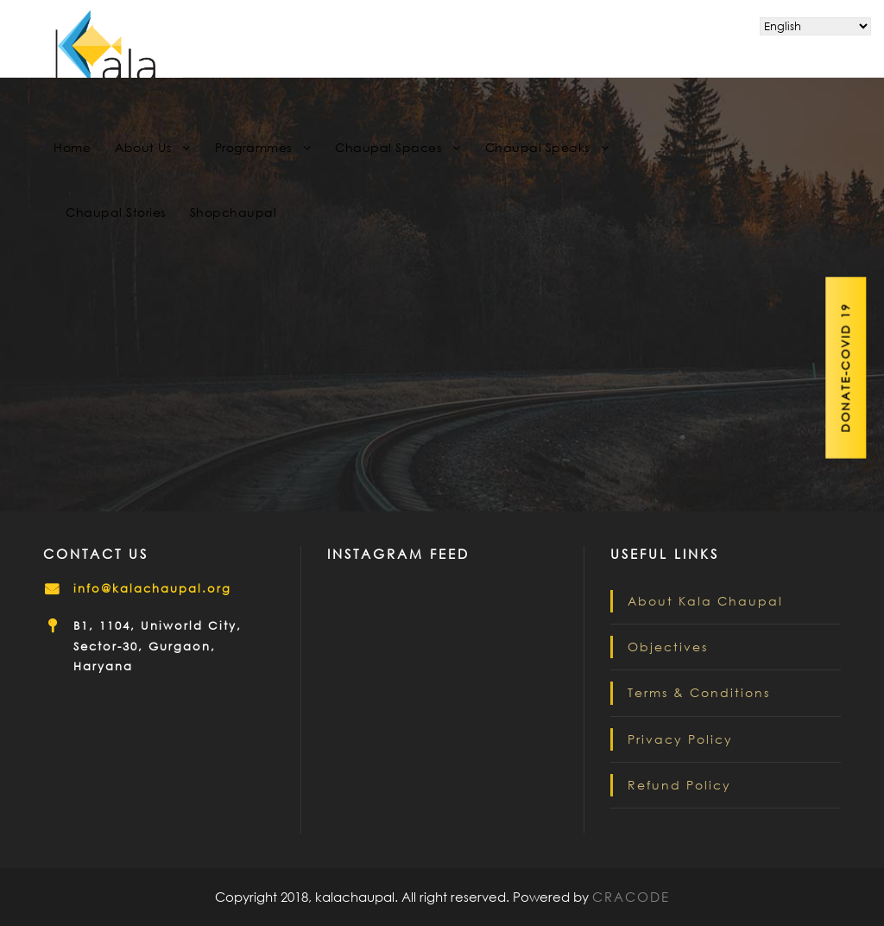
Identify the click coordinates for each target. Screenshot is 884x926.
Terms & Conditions (699, 692)
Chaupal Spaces (388, 147)
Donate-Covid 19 (846, 368)
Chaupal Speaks (537, 147)
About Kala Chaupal (705, 601)
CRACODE (631, 896)
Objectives (668, 646)
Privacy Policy (680, 739)
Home (72, 147)
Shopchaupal (233, 212)
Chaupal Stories (116, 212)
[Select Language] (815, 26)
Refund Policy (679, 785)
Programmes (253, 147)
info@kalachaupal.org (152, 588)
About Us (143, 147)
